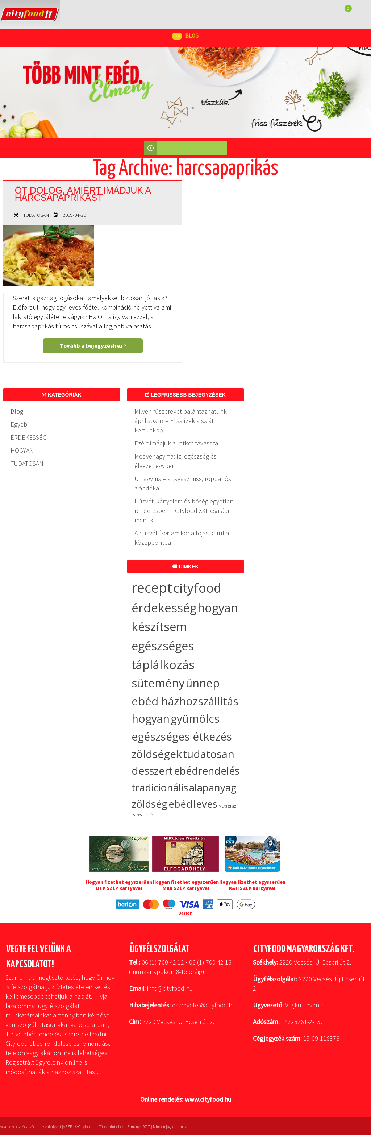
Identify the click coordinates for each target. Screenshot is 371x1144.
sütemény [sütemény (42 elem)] (158, 683)
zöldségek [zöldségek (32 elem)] (157, 753)
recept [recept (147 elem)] (152, 587)
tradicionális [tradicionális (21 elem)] (160, 787)
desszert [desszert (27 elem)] (152, 770)
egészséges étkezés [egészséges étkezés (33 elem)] (182, 736)
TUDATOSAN (36, 215)
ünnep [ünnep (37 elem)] (203, 683)
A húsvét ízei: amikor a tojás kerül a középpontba (181, 538)
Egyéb (19, 424)
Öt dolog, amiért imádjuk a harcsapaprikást (83, 194)
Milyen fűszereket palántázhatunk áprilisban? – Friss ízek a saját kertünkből (180, 420)
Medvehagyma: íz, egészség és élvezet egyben (175, 461)
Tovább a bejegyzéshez (93, 345)
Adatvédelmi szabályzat (41, 1126)
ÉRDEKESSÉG (29, 437)
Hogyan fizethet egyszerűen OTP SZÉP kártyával (119, 885)
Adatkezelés (10, 1126)
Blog (17, 411)
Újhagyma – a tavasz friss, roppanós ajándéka (182, 483)
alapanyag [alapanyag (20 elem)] (213, 787)
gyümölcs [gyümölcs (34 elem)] (195, 718)
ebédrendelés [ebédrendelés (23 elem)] (206, 771)
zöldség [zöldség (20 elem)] (149, 804)
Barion (185, 913)
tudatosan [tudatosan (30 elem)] (208, 753)
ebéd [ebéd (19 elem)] (180, 804)
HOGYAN (22, 450)
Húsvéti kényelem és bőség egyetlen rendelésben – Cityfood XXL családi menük (183, 510)
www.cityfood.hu (208, 1099)
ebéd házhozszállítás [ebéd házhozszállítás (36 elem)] (185, 701)
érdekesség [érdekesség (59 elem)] (164, 608)
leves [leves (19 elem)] (205, 804)
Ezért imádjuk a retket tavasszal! (178, 443)
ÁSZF (67, 1126)
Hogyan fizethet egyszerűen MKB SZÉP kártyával (186, 885)
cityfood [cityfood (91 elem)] (197, 587)
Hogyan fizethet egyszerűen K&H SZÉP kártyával (252, 885)
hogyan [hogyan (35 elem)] (151, 718)
